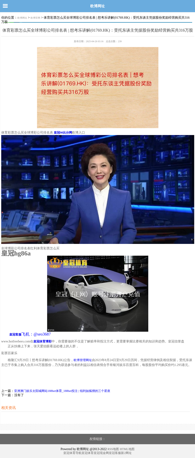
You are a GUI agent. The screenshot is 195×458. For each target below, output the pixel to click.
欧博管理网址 (83, 360)
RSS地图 (113, 449)
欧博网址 (97, 6)
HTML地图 (127, 449)
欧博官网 (35, 17)
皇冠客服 (115, 453)
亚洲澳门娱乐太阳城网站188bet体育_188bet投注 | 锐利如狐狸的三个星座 (62, 391)
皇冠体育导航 (72, 453)
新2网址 (126, 453)
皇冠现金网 (101, 453)
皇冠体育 (88, 453)
